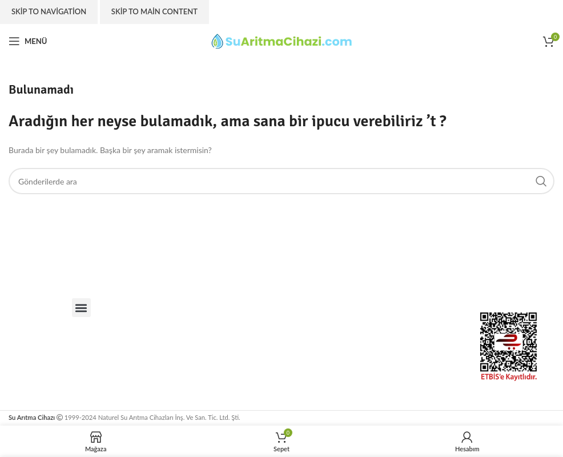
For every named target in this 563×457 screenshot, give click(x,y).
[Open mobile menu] (28, 41)
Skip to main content (154, 11)
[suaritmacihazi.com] (308, 346)
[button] (81, 307)
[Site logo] (281, 40)
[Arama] (281, 181)
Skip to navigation (48, 11)
